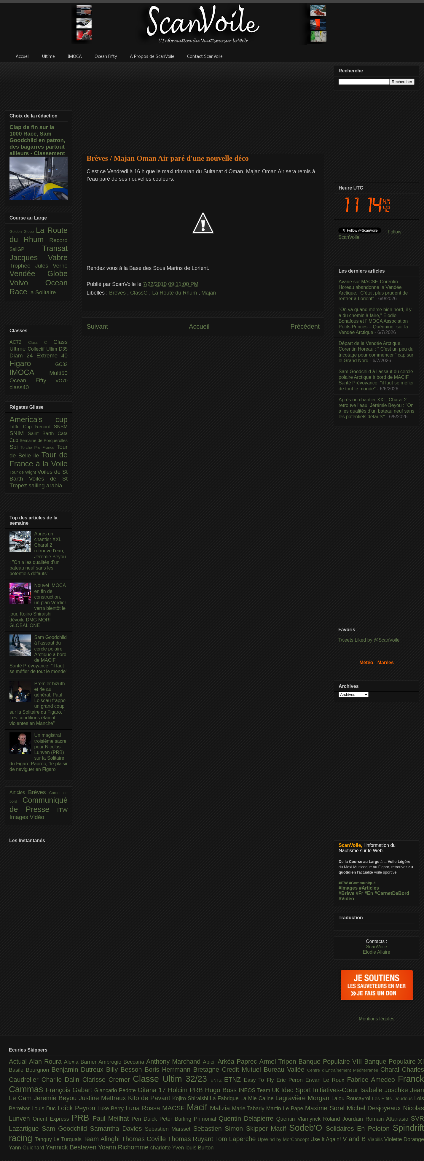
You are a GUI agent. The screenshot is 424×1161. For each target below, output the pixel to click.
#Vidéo (346, 898)
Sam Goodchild (66, 1128)
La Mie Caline (257, 1098)
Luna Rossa (143, 1108)
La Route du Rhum (175, 293)
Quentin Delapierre (247, 1118)
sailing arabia (45, 485)
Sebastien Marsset (169, 1129)
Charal (391, 1069)
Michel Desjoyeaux (375, 1108)
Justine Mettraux (103, 1098)
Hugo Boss (222, 1090)
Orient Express (52, 1119)
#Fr (359, 893)
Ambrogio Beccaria (122, 1062)
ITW (62, 810)
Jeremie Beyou (56, 1098)
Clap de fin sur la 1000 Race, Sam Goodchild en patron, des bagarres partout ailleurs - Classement (37, 140)
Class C (40, 342)
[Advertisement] (203, 104)
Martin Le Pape (285, 1108)
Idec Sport (297, 1090)
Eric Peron (291, 1080)
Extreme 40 (52, 355)
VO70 (61, 380)
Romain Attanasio (388, 1119)
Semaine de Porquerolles (44, 440)
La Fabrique (225, 1098)
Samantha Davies (117, 1128)
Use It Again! (326, 1139)
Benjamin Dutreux (79, 1069)
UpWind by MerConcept (284, 1139)
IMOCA (29, 372)
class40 (19, 387)
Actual (19, 1061)
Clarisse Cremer (107, 1079)
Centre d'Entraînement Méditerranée (343, 1070)
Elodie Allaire (376, 952)
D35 (63, 349)
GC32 (61, 364)
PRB (82, 1117)
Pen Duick (146, 1119)
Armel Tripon (278, 1061)
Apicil (210, 1062)
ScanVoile (376, 946)
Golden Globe (22, 231)
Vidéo (37, 817)
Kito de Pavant (150, 1098)
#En (368, 893)
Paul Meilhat (112, 1118)
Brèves (118, 293)
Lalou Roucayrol (351, 1098)
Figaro (32, 363)
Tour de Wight (23, 472)
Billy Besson (125, 1069)
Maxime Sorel (326, 1108)
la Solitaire (42, 292)
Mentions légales (376, 1018)
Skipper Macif (267, 1128)
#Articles (369, 887)
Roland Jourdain (344, 1119)
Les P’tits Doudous (393, 1098)
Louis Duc (44, 1108)
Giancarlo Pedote (116, 1090)
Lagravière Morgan (303, 1098)
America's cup (38, 419)
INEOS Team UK (260, 1090)
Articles (18, 792)
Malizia (221, 1108)
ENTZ (217, 1080)
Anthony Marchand (174, 1061)
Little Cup (22, 426)
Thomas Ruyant (191, 1139)
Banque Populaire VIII (331, 1061)
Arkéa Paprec (238, 1061)
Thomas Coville (145, 1139)
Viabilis (376, 1139)
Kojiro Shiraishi (191, 1098)
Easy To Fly (260, 1080)
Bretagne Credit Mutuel (228, 1069)
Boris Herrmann (169, 1069)
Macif (198, 1107)
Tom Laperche (236, 1139)
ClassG (139, 293)
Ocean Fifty (32, 380)
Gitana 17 (153, 1090)
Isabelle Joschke (385, 1090)
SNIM (18, 433)
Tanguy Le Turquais (59, 1139)
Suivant (97, 326)
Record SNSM (51, 426)
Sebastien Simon (219, 1128)
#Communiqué (362, 883)
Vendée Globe (38, 273)
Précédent (305, 326)
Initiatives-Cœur (336, 1090)
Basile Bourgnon (30, 1070)
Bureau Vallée (285, 1069)
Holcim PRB (186, 1090)
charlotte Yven (168, 1148)
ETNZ (234, 1079)
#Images (348, 887)
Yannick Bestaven (72, 1147)
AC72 (18, 342)
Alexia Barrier (81, 1062)
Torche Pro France (38, 447)
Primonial (206, 1119)
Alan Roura (46, 1061)
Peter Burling (177, 1119)
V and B (354, 1139)
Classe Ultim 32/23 (172, 1079)
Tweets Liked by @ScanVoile (369, 639)
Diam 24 (22, 355)
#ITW (343, 883)
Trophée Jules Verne (38, 266)
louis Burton (199, 1148)
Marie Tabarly (249, 1108)
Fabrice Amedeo (372, 1079)
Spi (14, 447)
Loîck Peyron (78, 1108)
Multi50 (58, 373)
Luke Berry (112, 1108)
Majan (208, 293)
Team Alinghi (102, 1139)
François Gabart (70, 1090)
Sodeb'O (307, 1128)
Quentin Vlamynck (299, 1119)
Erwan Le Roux (326, 1080)
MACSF (174, 1108)
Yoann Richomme (124, 1147)
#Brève (346, 893)
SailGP (25, 249)
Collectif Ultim (43, 349)
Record (58, 240)
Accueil (199, 326)
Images (19, 817)
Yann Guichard (27, 1148)
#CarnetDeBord (391, 893)
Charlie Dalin (62, 1079)
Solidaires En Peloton (359, 1128)
